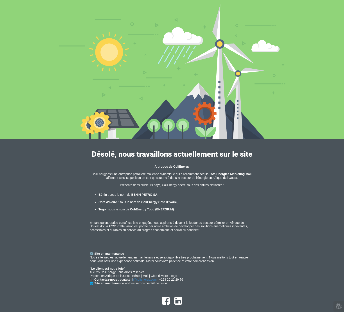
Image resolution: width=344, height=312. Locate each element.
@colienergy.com (144, 279)
